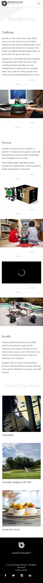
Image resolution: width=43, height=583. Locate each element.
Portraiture (8, 434)
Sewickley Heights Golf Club (16, 482)
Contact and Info (21, 570)
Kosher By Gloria (10, 529)
